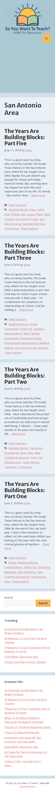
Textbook (10, 467)
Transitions (25, 467)
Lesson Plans (35, 214)
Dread (33, 324)
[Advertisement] (27, 70)
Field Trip (26, 329)
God (7, 214)
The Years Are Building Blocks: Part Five (24, 137)
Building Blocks (18, 209)
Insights (39, 329)
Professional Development (21, 343)
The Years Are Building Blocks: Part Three (24, 252)
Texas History (29, 228)
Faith (41, 209)
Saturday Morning (33, 224)
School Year (11, 228)
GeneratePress (27, 786)
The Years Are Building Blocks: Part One (24, 490)
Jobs (30, 453)
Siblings (43, 348)
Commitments (13, 567)
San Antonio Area (25, 348)
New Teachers (18, 205)
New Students (13, 333)
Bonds (13, 562)
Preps (34, 219)
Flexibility (44, 567)
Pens (34, 457)
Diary (32, 209)
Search (8, 597)
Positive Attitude (30, 338)
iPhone (15, 214)
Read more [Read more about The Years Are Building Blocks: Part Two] (18, 434)
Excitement (11, 329)
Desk (23, 453)
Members (10, 572)
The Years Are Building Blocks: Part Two (24, 375)
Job (23, 214)
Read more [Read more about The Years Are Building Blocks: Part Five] (38, 195)
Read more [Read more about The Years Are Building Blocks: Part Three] (26, 309)
